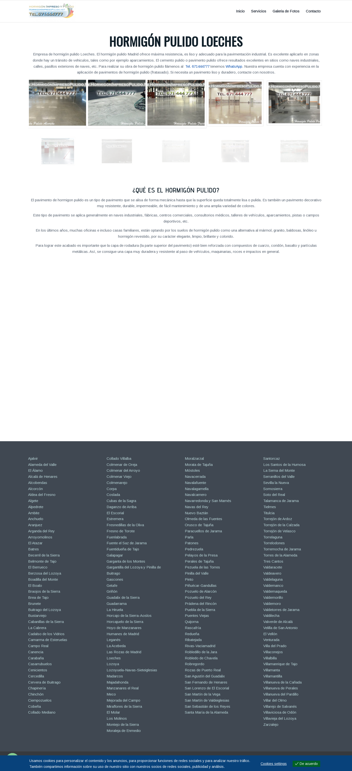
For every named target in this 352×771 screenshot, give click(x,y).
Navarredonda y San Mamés (208, 501)
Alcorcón (35, 489)
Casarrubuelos (40, 664)
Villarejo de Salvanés (280, 706)
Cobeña (34, 706)
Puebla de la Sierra (200, 610)
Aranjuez (35, 525)
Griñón (112, 591)
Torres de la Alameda (280, 555)
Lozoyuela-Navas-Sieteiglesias (132, 670)
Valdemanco (273, 585)
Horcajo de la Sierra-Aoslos (129, 615)
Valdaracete (272, 567)
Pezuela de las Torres (202, 567)
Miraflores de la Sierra (124, 706)
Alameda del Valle (42, 464)
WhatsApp (234, 66)
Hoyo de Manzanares (124, 628)
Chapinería (37, 688)
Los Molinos (117, 718)
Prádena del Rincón (201, 603)
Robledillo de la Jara (201, 652)
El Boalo (35, 585)
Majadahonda (117, 682)
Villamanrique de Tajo (280, 664)
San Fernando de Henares (206, 682)
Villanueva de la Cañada (282, 682)
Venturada (271, 640)
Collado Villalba (119, 458)
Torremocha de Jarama (282, 549)
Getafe (112, 585)
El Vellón (270, 634)
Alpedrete (35, 507)
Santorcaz (271, 458)
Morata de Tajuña (199, 464)
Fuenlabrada (117, 537)
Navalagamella (197, 489)
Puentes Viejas (197, 615)
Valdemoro (272, 603)
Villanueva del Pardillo (280, 694)
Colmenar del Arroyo (123, 470)
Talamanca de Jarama (281, 501)
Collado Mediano (41, 712)
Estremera (115, 519)
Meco (111, 694)
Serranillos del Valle (279, 476)
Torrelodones (274, 543)
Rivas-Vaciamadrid (200, 646)
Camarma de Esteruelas (47, 640)
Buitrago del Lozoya (44, 610)
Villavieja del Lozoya (279, 718)
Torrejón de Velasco (279, 531)
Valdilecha (271, 615)
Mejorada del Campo (123, 700)
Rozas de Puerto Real (203, 670)
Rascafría (193, 628)
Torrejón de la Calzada (281, 525)
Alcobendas (37, 483)
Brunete (34, 603)
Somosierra (272, 489)
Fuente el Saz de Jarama (127, 543)
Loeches (114, 658)
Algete (33, 501)
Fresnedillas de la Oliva (125, 525)
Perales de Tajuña (199, 561)
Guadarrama (117, 603)
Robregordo (194, 664)
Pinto (189, 579)
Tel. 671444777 (197, 66)
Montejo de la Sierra (123, 724)
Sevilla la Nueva (276, 483)
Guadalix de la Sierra (123, 597)
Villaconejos (273, 652)
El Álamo (35, 470)
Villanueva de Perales (280, 688)
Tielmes (269, 507)
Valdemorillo (273, 597)
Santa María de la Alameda (206, 712)
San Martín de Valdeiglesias (207, 700)
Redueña (192, 634)
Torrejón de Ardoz (277, 519)
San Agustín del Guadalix (205, 676)
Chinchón (36, 694)
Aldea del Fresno (41, 495)
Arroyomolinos (40, 537)
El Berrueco (37, 567)
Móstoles (192, 470)
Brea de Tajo (38, 597)
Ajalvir (33, 458)
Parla (189, 537)
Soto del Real (274, 495)
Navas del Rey (197, 507)
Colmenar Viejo (119, 476)
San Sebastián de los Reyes (207, 706)
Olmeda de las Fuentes (203, 519)
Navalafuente (195, 483)
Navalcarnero (196, 495)
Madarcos (115, 676)
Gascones (115, 579)
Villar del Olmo (275, 700)
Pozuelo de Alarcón (201, 591)
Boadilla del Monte (43, 579)
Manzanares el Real (123, 688)
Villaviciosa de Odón (279, 712)
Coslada (113, 495)
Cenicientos (37, 670)
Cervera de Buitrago (44, 682)
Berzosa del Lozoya (44, 573)
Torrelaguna (272, 537)
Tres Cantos (273, 561)
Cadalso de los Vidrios (46, 634)
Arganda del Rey (41, 531)
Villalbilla (270, 658)
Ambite (33, 513)
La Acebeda (116, 646)
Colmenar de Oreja (122, 464)
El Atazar (35, 543)
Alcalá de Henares (42, 476)
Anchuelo (35, 519)
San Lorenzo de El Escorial (207, 688)
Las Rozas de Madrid (124, 652)
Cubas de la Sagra (121, 501)
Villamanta (271, 670)
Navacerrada (195, 476)
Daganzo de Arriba (121, 507)
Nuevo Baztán (196, 513)
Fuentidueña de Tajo (123, 549)
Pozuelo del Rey (198, 597)
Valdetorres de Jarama (281, 610)
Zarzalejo (270, 724)
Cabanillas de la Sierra (46, 622)
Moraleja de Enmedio (124, 730)
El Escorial (115, 513)
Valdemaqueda (275, 591)
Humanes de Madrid (123, 634)
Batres (33, 549)
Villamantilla (272, 676)
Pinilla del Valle (197, 573)
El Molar (113, 712)
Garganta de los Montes (126, 561)
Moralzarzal (194, 458)
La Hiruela (115, 610)
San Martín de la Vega (202, 694)
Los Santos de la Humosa (284, 464)
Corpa (112, 489)
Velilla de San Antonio (280, 628)
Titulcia (269, 513)
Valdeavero (272, 573)
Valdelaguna (273, 579)
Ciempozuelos (40, 700)
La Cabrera (37, 628)
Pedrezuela (194, 549)
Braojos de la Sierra (44, 591)
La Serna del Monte (279, 470)
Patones (191, 543)
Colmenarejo (117, 483)
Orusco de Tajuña (199, 525)
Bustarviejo (37, 615)
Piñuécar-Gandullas (201, 585)
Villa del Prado (274, 646)
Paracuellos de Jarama (203, 531)
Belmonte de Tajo (42, 561)
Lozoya (113, 664)
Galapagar (115, 555)
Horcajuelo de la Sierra (125, 622)
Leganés (114, 640)
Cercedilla (36, 676)
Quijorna (191, 622)
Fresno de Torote (121, 531)
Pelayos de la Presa (201, 555)
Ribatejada (193, 640)
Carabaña (36, 658)
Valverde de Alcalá (278, 622)
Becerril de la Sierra (44, 555)
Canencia (35, 652)
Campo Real (38, 646)
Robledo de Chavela (201, 658)
